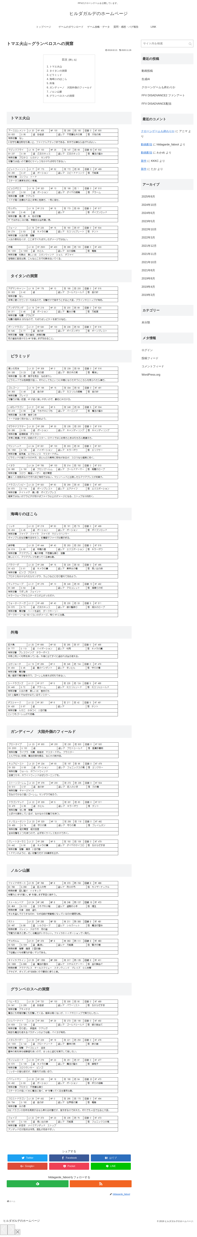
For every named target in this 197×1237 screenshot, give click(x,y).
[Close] (17, 1233)
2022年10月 (149, 229)
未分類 (146, 322)
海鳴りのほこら (58, 79)
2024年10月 (149, 204)
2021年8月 (148, 270)
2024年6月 (148, 213)
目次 (64, 59)
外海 (51, 84)
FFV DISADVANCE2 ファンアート (163, 95)
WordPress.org (151, 374)
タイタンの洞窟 (58, 71)
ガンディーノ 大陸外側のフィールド (70, 88)
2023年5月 (148, 221)
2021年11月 (149, 253)
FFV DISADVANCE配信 (156, 103)
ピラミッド (55, 75)
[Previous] (3, 1231)
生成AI (146, 79)
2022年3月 (148, 237)
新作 (144, 160)
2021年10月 (149, 262)
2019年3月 (148, 294)
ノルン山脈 (55, 92)
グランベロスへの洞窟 (61, 96)
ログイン (147, 350)
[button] (190, 44)
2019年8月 (148, 278)
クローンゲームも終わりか (158, 87)
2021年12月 (149, 245)
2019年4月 (148, 286)
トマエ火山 (55, 66)
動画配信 (146, 144)
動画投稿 (147, 70)
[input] (167, 43)
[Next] (11, 1231)
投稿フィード (150, 358)
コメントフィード (153, 366)
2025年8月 (148, 196)
